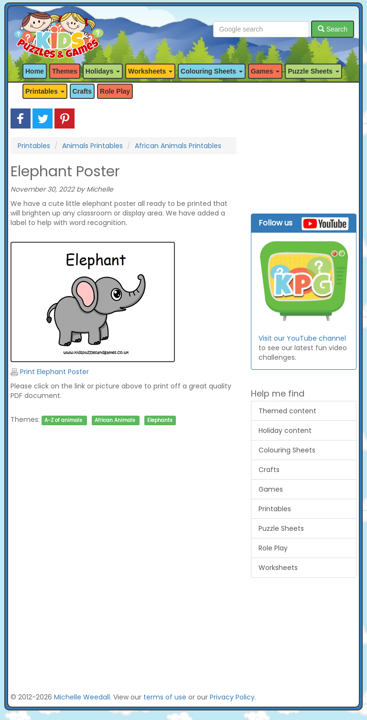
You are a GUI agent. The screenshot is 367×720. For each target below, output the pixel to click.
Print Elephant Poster (50, 371)
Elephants (160, 420)
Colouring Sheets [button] (212, 71)
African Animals (115, 420)
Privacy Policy (232, 697)
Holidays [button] (103, 71)
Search (332, 29)
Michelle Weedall (82, 697)
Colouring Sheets (287, 450)
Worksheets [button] (150, 71)
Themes (64, 71)
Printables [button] (45, 91)
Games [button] (265, 71)
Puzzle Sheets (281, 528)
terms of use (164, 697)
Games (271, 489)
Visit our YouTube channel (302, 338)
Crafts (82, 91)
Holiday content (285, 430)
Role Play (115, 91)
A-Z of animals (63, 420)
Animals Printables (92, 145)
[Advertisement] (124, 527)
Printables (34, 145)
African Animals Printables (178, 145)
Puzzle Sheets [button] (313, 71)
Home (34, 71)
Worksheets (278, 567)
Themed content (287, 411)
